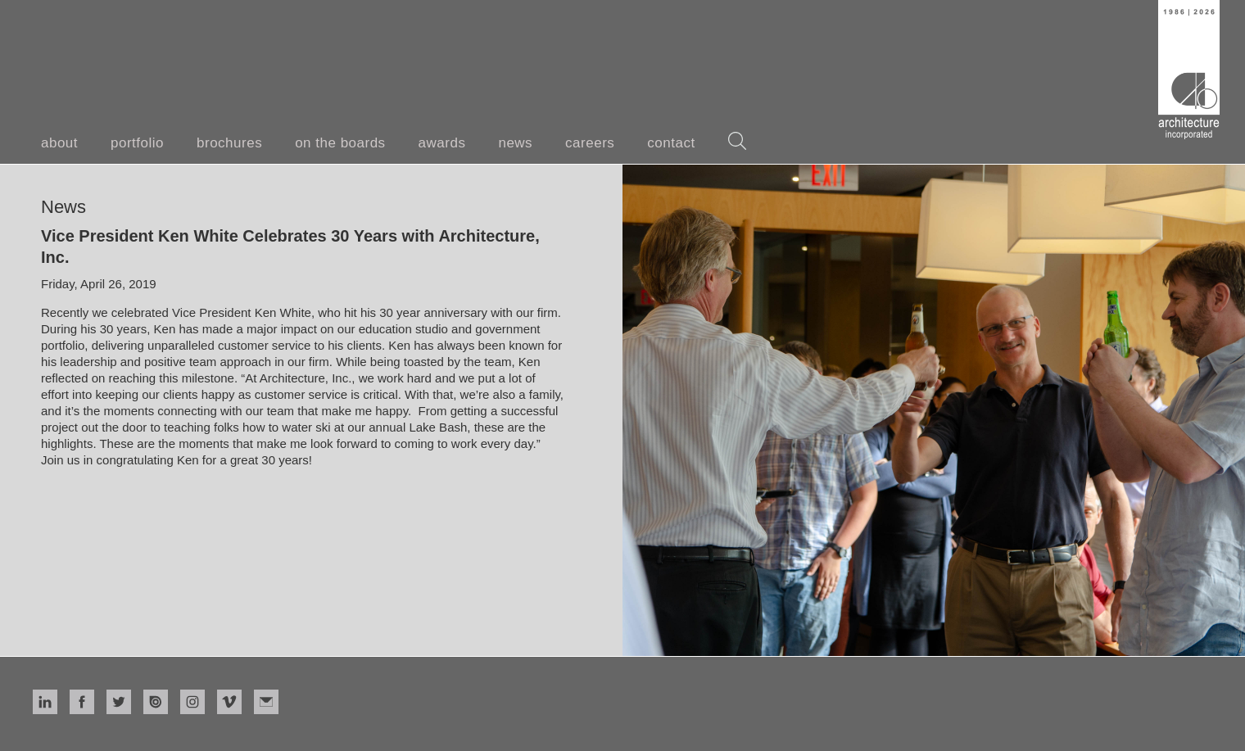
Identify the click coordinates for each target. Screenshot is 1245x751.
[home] (1188, 69)
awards (442, 143)
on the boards (340, 143)
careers (589, 143)
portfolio (137, 143)
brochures (229, 143)
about (59, 143)
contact (671, 143)
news (515, 143)
